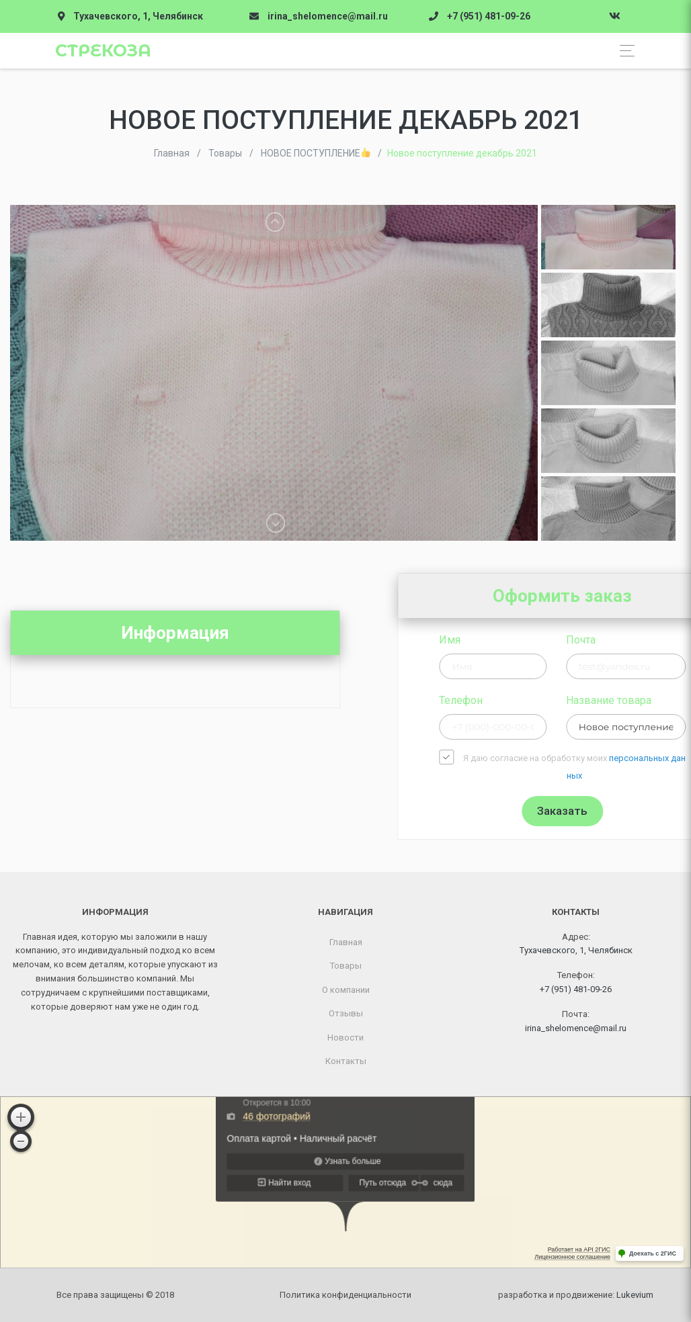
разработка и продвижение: (575, 1295)
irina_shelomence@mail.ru (328, 16)
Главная (345, 942)
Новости (345, 1037)
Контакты (345, 1061)
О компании (346, 990)
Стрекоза (103, 50)
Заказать (639, 811)
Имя (527, 639)
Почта (657, 639)
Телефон (538, 700)
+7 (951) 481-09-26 (488, 16)
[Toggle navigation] (623, 51)
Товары (346, 966)
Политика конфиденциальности (345, 1295)
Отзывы (346, 1013)
